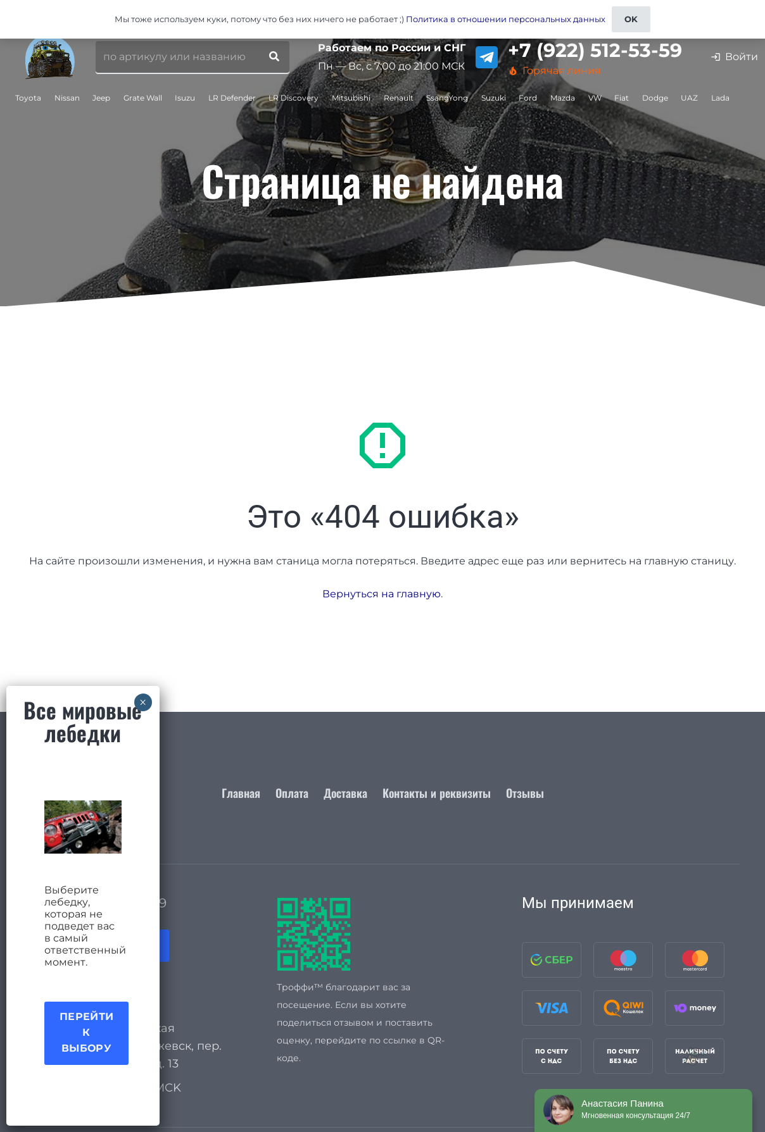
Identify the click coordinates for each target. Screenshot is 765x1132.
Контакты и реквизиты (436, 793)
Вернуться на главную (381, 594)
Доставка (345, 793)
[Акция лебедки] (83, 827)
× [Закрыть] (142, 702)
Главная (241, 793)
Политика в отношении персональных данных (505, 19)
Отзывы (525, 793)
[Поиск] (274, 57)
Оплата (291, 793)
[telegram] (487, 57)
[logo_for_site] (50, 57)
